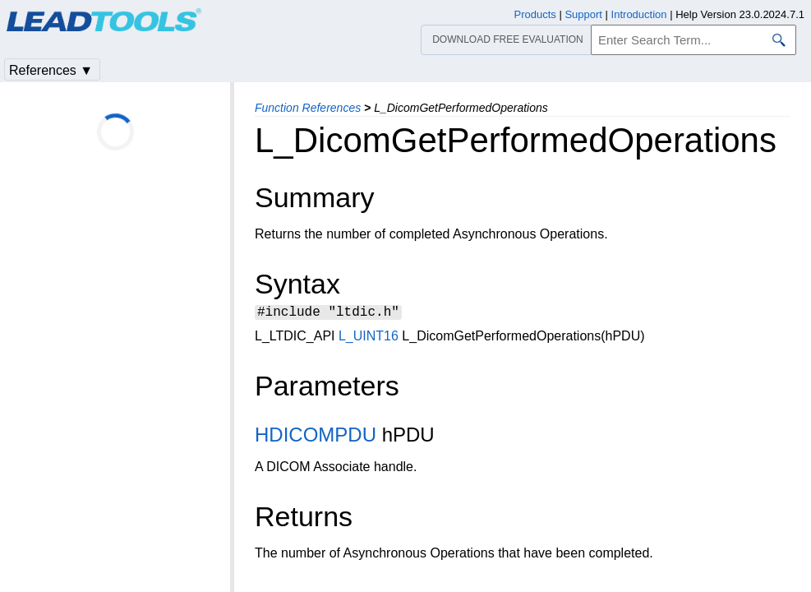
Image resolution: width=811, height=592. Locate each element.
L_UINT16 (369, 338)
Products (535, 14)
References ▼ (51, 70)
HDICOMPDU (315, 437)
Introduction (639, 14)
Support (583, 14)
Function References (308, 107)
